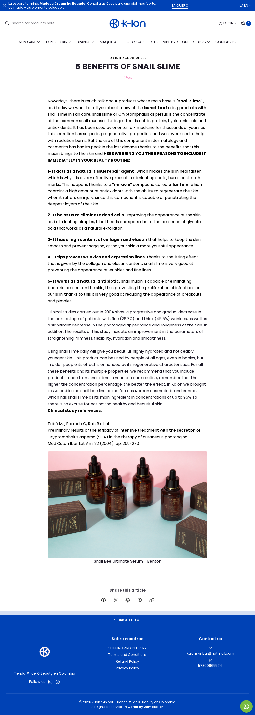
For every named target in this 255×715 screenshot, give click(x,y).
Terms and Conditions (127, 654)
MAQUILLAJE (110, 41)
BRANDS (85, 41)
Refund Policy (127, 661)
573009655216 (210, 663)
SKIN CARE (29, 41)
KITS (154, 41)
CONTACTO (225, 41)
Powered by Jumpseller (143, 707)
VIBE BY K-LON (175, 41)
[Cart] (246, 23)
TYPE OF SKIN (58, 41)
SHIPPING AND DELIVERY (127, 648)
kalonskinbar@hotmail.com (210, 651)
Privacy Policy (127, 668)
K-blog (201, 41)
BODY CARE (135, 41)
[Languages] (245, 5)
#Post (127, 77)
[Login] (227, 23)
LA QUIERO (180, 5)
